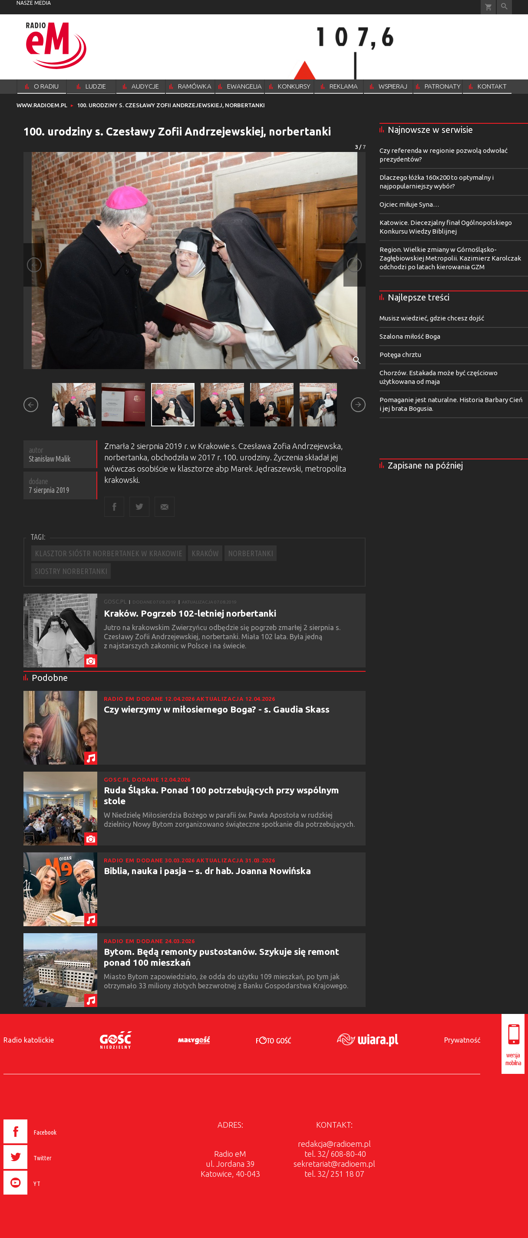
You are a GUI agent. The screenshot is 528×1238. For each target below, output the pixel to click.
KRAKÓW (205, 553)
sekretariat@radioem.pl (334, 1163)
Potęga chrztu (400, 354)
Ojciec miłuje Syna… (409, 204)
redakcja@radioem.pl (334, 1143)
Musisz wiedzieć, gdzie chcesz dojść (432, 318)
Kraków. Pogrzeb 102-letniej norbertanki (190, 613)
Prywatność (462, 1040)
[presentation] (48, 1195)
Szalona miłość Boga (410, 336)
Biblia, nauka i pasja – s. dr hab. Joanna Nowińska (207, 870)
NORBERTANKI (250, 553)
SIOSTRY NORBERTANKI (71, 571)
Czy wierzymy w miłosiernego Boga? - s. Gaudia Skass (217, 709)
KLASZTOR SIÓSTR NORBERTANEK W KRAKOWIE (108, 553)
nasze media (33, 3)
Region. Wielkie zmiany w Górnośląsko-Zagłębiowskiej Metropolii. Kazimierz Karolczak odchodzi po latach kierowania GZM (450, 258)
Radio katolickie (28, 1040)
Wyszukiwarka (504, 7)
